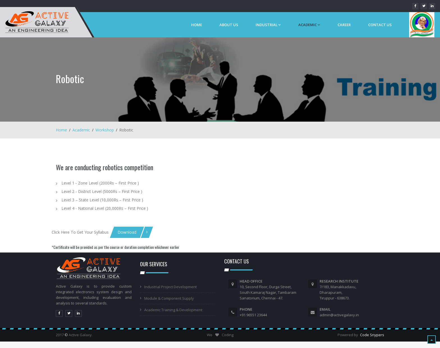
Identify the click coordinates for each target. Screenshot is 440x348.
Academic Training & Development (173, 309)
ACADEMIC (309, 24)
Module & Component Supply (169, 298)
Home (196, 24)
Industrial (268, 24)
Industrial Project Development (170, 286)
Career (344, 24)
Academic (81, 130)
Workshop (104, 130)
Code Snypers (372, 334)
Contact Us (380, 24)
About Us (228, 24)
